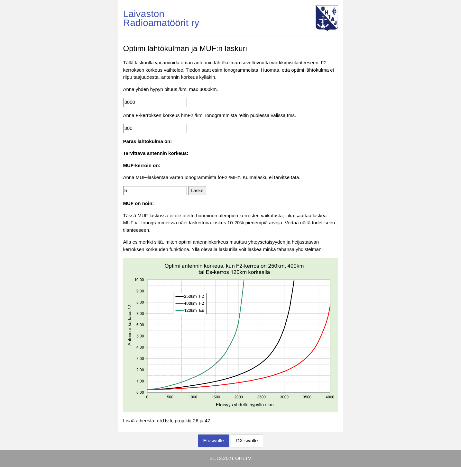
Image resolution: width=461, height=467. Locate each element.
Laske (197, 190)
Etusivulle (213, 440)
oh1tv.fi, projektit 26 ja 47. (184, 420)
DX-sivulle (247, 440)
